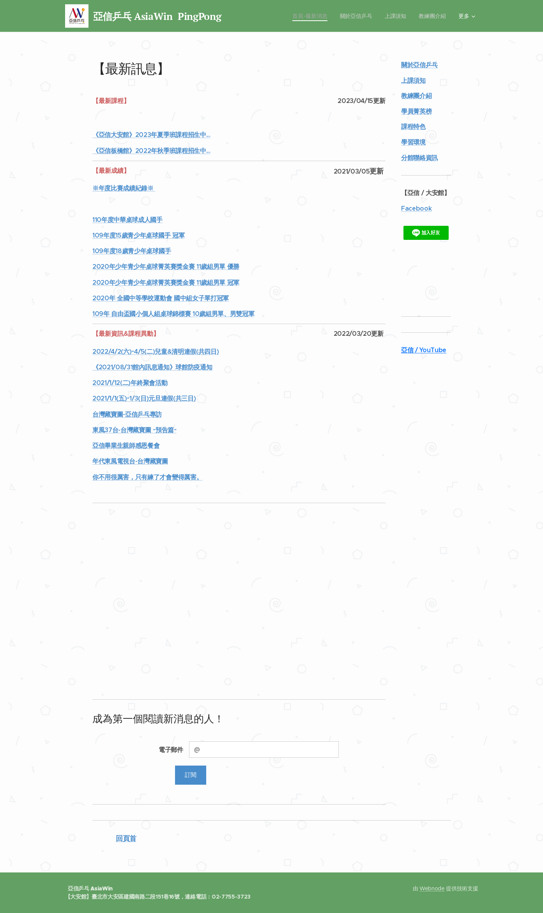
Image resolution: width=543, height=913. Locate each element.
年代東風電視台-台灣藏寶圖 (130, 461)
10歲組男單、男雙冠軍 (223, 314)
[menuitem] (267, 16)
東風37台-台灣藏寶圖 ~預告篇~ (134, 430)
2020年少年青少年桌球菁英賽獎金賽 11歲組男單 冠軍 (165, 282)
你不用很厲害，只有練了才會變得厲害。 (147, 477)
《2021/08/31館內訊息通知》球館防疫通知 (152, 367)
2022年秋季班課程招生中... (172, 151)
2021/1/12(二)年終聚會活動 (129, 383)
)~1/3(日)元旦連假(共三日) (160, 398)
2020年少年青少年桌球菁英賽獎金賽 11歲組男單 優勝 (165, 266)
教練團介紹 (416, 96)
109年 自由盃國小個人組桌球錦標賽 (142, 314)
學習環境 (413, 142)
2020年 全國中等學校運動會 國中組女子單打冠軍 (160, 298)
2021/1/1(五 (108, 398)
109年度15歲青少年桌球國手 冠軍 (138, 235)
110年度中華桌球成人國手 (127, 220)
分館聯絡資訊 (419, 158)
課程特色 (413, 126)
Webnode (432, 888)
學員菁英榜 (416, 111)
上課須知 (413, 80)
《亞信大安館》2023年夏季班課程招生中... (151, 135)
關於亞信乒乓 (419, 65)
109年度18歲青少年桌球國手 (131, 251)
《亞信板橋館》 (113, 151)
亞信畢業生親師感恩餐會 (125, 445)
